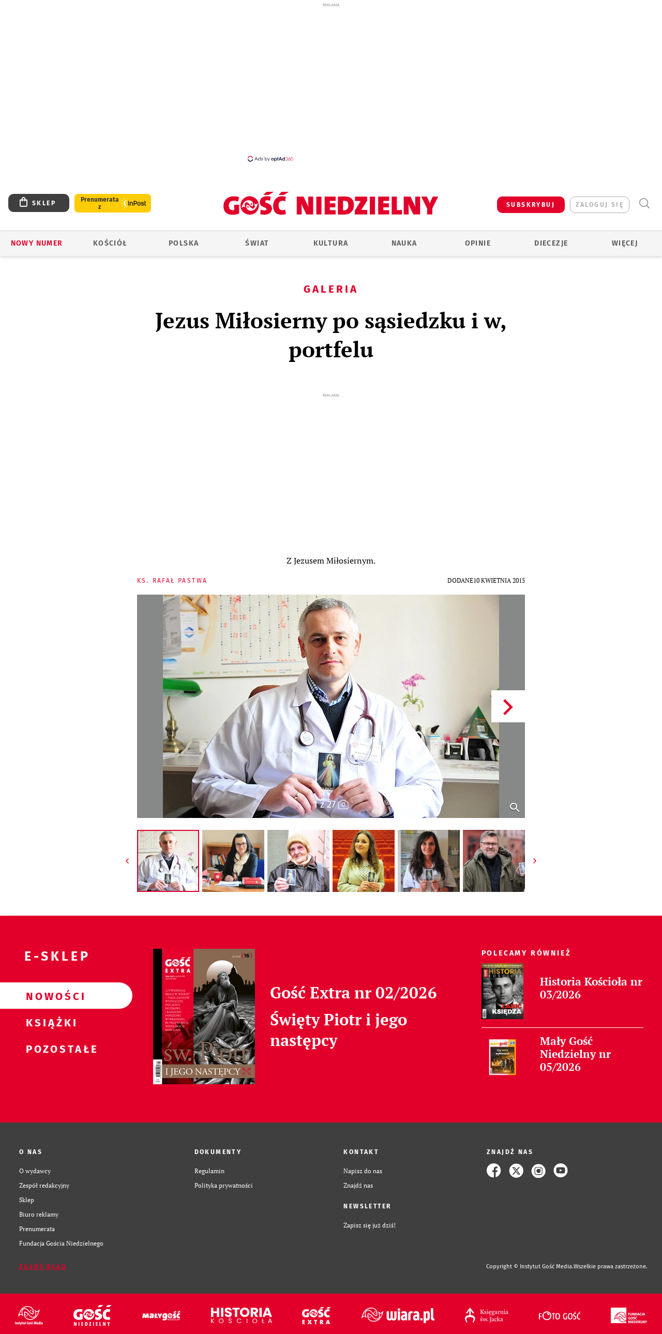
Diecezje (551, 243)
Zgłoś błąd (43, 1266)
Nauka (404, 243)
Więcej (625, 243)
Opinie (478, 243)
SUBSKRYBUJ (530, 204)
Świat (257, 243)
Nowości (49, 996)
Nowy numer (37, 243)
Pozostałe (49, 1048)
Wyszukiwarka (644, 203)
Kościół (110, 243)
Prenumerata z (100, 203)
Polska (184, 243)
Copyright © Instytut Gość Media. (530, 1266)
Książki (49, 1022)
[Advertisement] (331, 82)
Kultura (331, 243)
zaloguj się (600, 204)
